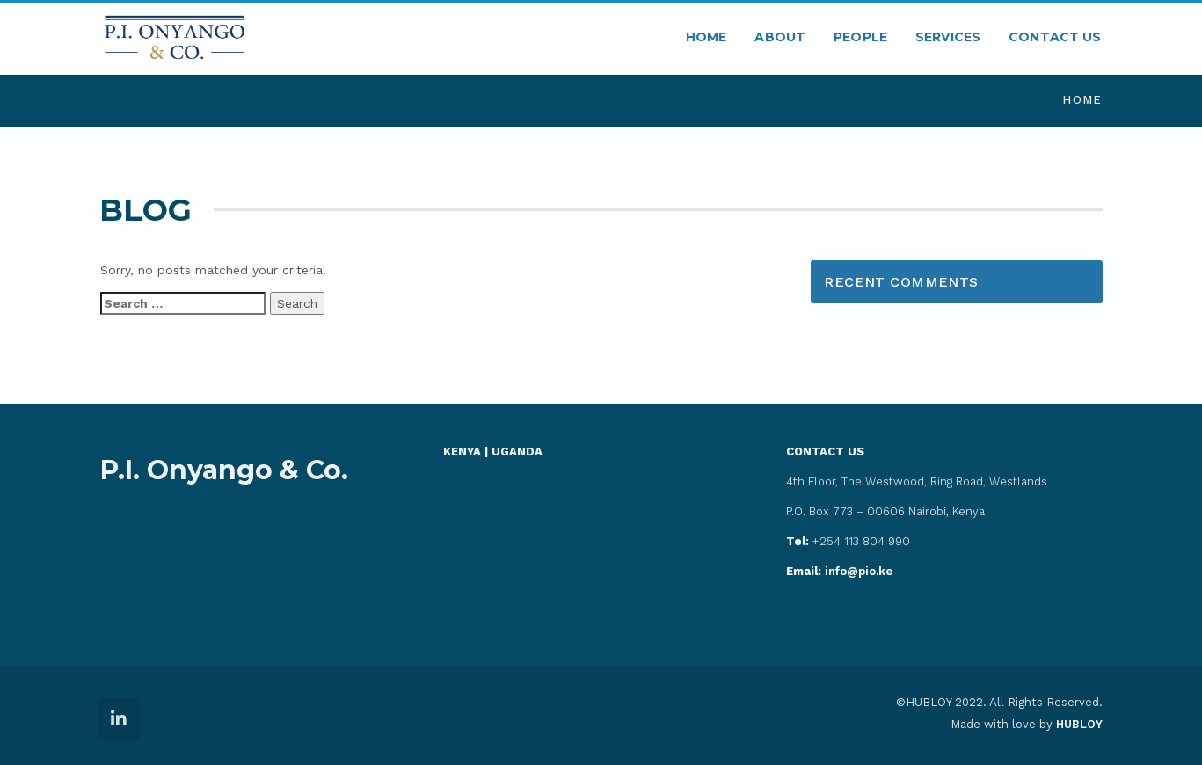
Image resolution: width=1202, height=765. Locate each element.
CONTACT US (1055, 37)
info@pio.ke (839, 571)
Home (1082, 99)
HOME (706, 37)
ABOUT (779, 37)
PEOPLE (860, 37)
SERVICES (947, 37)
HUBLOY (1079, 724)
